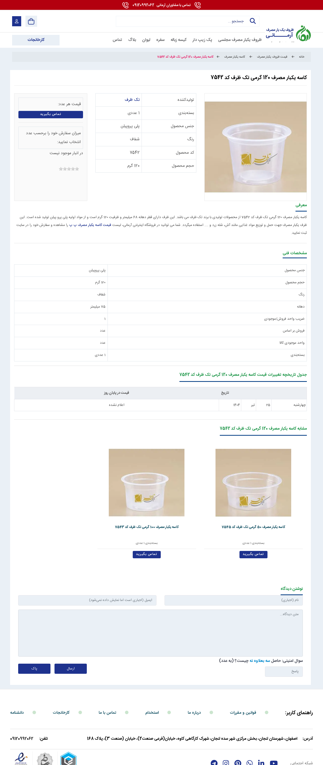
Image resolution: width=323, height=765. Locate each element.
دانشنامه (17, 687)
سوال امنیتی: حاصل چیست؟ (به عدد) (261, 635)
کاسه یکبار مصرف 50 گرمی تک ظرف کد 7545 (277, 504)
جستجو (251, 21)
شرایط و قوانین (299, 758)
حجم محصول (183, 166)
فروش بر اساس (294, 331)
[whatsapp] (250, 738)
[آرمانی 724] (287, 21)
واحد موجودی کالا (292, 343)
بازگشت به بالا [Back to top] (33, 759)
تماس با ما (107, 687)
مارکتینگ (157, 758)
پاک (34, 643)
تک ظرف (132, 100)
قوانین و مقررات (243, 687)
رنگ (190, 139)
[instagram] (226, 738)
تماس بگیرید (51, 114)
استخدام (152, 687)
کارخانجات (61, 687)
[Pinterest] (237, 738)
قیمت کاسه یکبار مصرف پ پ (90, 225)
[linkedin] (261, 738)
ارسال (71, 643)
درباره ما (194, 687)
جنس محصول (182, 126)
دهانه (301, 307)
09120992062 (161, 5)
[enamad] (21, 738)
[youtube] (274, 738)
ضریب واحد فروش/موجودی (284, 319)
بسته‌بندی (186, 113)
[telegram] (214, 738)
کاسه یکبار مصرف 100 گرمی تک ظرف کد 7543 (219, 504)
